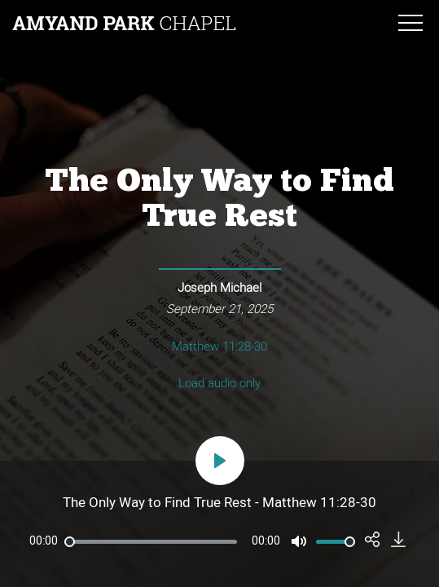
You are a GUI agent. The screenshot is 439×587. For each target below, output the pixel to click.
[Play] (219, 460)
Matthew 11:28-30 (219, 346)
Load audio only (219, 383)
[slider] (150, 541)
